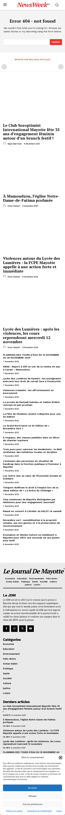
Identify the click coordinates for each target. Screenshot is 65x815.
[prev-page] (4, 66)
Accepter (32, 788)
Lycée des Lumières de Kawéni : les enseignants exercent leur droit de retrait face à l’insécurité (32, 380)
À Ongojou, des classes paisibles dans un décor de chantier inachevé (31, 439)
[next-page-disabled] (61, 66)
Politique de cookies (14, 811)
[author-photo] (5, 143)
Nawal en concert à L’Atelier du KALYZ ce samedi (32, 511)
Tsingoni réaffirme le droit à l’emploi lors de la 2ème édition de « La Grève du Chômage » (30, 489)
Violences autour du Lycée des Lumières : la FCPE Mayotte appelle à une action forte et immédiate (31, 265)
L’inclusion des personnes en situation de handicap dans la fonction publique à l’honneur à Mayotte (32, 464)
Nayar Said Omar (14, 144)
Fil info (6, 726)
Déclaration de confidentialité (39, 811)
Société (7, 715)
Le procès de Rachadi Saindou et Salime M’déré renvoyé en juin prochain (31, 403)
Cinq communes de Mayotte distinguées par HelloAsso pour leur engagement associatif (29, 501)
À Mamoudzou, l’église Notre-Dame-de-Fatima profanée (31, 198)
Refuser (32, 796)
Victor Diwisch (13, 206)
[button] (60, 757)
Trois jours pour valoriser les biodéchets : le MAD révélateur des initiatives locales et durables (32, 451)
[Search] (56, 42)
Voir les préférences (32, 804)
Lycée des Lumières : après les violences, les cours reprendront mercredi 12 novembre (31, 335)
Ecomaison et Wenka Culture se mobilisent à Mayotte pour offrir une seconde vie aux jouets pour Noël (31, 537)
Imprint (59, 811)
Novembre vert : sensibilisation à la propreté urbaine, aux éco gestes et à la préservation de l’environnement (31, 523)
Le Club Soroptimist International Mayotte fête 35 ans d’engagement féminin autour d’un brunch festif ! (31, 132)
